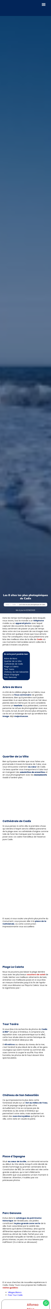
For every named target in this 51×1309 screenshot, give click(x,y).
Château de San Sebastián (16, 672)
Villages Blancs (14, 1292)
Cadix (14, 604)
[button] (44, 4)
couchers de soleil (36, 974)
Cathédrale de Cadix (13, 664)
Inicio (7, 604)
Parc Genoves (10, 677)
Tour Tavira (9, 669)
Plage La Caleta (11, 666)
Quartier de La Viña (12, 661)
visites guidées (10, 1287)
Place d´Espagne (11, 674)
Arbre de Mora (10, 658)
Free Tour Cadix (15, 1295)
